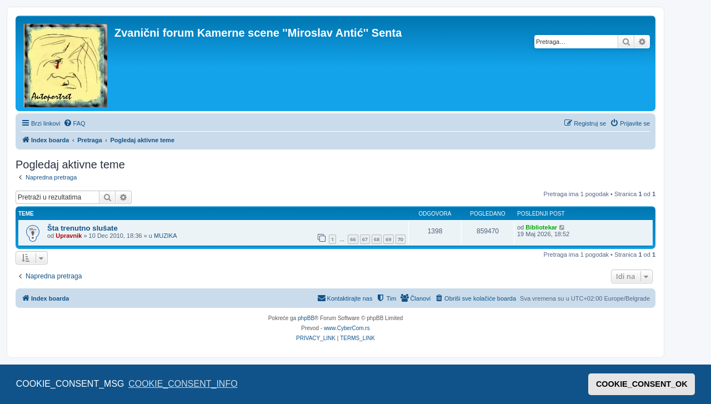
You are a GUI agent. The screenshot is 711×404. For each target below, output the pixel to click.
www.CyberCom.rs (347, 328)
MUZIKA (165, 235)
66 (353, 239)
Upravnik (69, 235)
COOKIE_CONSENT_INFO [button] (182, 383)
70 (400, 239)
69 (388, 239)
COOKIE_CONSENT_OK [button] (642, 384)
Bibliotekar (541, 227)
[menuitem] (74, 123)
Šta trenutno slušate (82, 228)
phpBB (306, 318)
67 (365, 239)
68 (376, 239)
